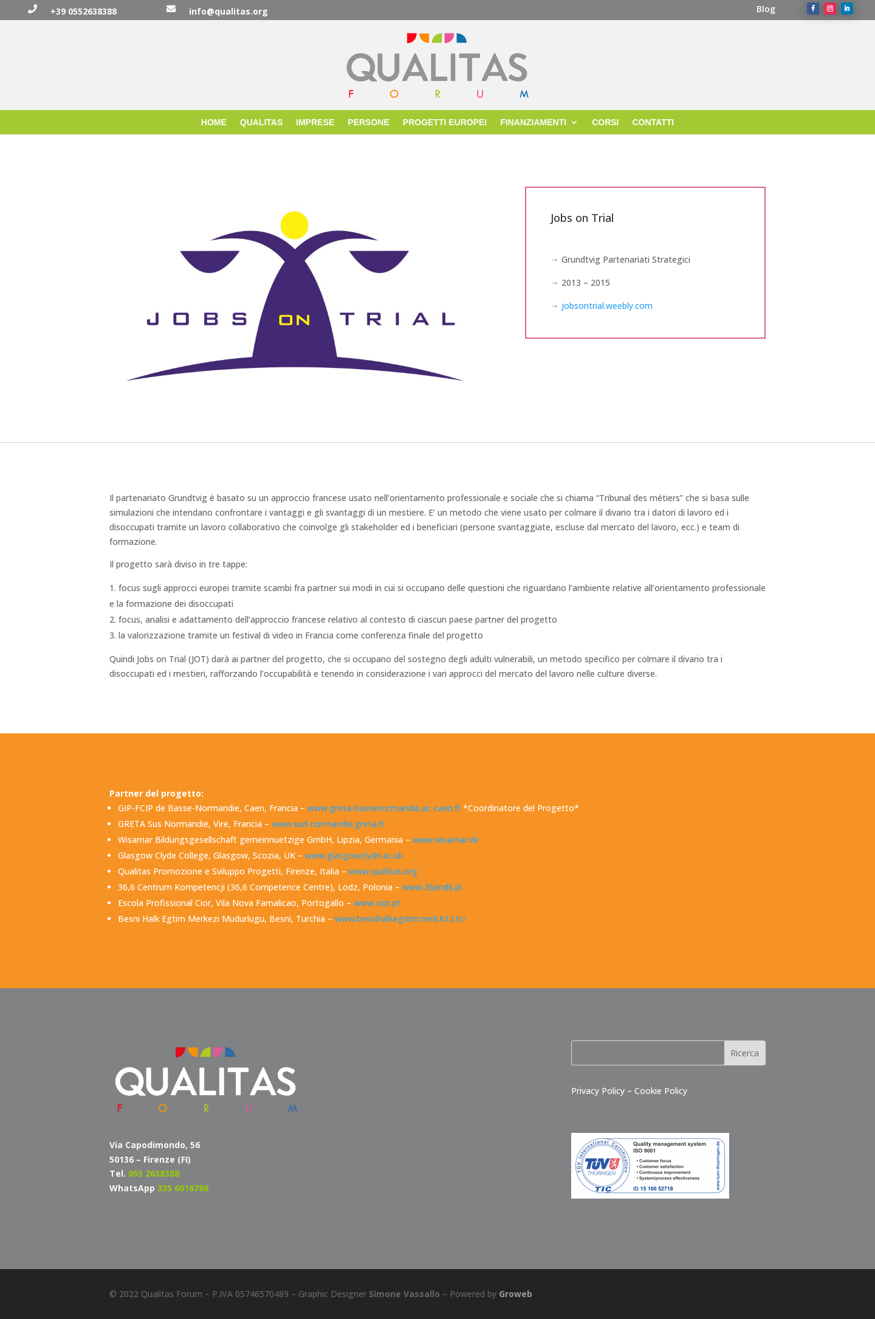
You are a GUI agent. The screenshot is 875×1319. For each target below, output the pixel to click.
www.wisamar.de (446, 839)
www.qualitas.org (383, 871)
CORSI (605, 122)
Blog (766, 10)
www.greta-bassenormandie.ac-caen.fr (384, 808)
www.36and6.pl (432, 887)
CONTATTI (653, 122)
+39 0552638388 (83, 11)
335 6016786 (182, 1188)
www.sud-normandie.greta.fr (328, 823)
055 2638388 (153, 1173)
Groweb (515, 1294)
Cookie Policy (660, 1090)
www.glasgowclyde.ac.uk (354, 855)
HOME (214, 122)
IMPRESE (315, 122)
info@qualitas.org (228, 11)
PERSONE (368, 122)
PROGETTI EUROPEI (445, 122)
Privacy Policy (599, 1090)
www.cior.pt (377, 903)
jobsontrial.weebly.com (607, 305)
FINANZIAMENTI (533, 122)
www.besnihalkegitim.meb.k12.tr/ (400, 918)
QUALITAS (261, 122)
